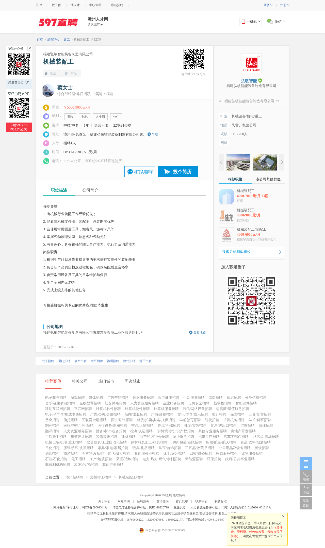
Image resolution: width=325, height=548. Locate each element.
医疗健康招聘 (168, 398)
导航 (155, 134)
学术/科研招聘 (260, 420)
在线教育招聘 (90, 403)
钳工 (67, 39)
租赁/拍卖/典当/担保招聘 (156, 420)
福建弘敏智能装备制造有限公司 (68, 54)
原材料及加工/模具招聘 (149, 442)
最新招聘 (117, 5)
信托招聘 (70, 420)
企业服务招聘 (173, 403)
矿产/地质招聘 (101, 459)
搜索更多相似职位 (236, 251)
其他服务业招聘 (146, 453)
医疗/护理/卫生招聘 (78, 425)
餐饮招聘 (262, 448)
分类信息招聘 (255, 398)
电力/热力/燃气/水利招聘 (161, 459)
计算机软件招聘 (108, 409)
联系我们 (201, 501)
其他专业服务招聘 (212, 431)
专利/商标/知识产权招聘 (175, 431)
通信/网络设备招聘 (197, 409)
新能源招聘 (194, 459)
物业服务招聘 (183, 437)
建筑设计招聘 (81, 437)
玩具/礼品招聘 (143, 448)
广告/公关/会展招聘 (105, 414)
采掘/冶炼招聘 (127, 459)
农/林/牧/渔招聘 (86, 465)
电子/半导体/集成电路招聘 (65, 414)
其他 (75, 290)
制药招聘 (52, 425)
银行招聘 (219, 414)
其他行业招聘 (113, 465)
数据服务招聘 (143, 398)
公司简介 (90, 190)
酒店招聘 (52, 453)
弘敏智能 (251, 80)
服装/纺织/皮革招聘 (78, 448)
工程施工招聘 (56, 437)
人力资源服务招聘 (144, 403)
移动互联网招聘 (57, 409)
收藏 (53, 73)
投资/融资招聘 (122, 420)
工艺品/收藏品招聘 (200, 448)
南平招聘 (97, 361)
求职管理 (95, 5)
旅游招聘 (234, 398)
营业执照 (179, 507)
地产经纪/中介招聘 (154, 437)
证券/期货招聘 (260, 414)
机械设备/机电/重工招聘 (64, 442)
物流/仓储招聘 (169, 425)
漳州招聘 (129, 361)
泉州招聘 (80, 361)
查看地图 (199, 332)
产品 (60, 267)
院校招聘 (212, 420)
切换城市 (95, 24)
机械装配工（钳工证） (89, 39)
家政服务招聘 (226, 453)
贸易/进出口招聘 (223, 425)
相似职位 (235, 179)
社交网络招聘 (115, 403)
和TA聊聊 (143, 172)
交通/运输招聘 (142, 425)
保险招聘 (237, 414)
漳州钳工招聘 (100, 477)
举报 (74, 73)
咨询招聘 (247, 425)
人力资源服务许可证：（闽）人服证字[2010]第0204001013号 (231, 507)
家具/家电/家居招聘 (113, 448)
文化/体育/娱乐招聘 (192, 414)
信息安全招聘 (198, 403)
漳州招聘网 (74, 477)
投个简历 (182, 171)
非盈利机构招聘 (57, 465)
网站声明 (124, 501)
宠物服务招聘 (252, 453)
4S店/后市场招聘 (266, 437)
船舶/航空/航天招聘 (221, 442)
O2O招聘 (216, 398)
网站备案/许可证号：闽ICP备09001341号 (80, 507)
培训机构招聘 (234, 420)
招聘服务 (143, 501)
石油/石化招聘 (56, 459)
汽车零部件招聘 (236, 437)
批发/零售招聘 (195, 425)
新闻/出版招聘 (136, 414)
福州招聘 (113, 361)
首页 (40, 39)
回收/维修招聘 (201, 453)
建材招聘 (128, 437)
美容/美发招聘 (93, 453)
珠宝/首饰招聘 (170, 448)
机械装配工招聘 (131, 477)
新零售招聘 (222, 403)
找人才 (75, 5)
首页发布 (182, 501)
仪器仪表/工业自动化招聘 (107, 442)
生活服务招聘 (194, 398)
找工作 (56, 5)
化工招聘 (78, 459)
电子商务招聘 (56, 398)
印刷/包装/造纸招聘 (186, 442)
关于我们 (104, 501)
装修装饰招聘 (106, 437)
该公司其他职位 (268, 179)
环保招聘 (214, 459)
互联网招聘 (83, 409)
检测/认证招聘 (141, 431)
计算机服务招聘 (166, 409)
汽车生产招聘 (209, 437)
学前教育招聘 (190, 420)
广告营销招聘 (117, 398)
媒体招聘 (96, 398)
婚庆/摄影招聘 (119, 453)
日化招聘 (52, 448)
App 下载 (306, 490)
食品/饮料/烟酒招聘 (255, 442)
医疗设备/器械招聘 (112, 425)
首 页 (39, 5)
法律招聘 (266, 425)
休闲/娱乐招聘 (174, 453)
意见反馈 (306, 503)
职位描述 (59, 190)
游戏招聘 (78, 398)
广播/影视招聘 (162, 414)
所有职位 (53, 39)
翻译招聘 (52, 431)
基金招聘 (52, 420)
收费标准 (221, 501)
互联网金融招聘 (94, 420)
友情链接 (162, 501)
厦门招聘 (64, 361)
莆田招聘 (145, 361)
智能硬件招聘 (246, 403)
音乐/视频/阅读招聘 (60, 403)
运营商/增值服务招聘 (232, 409)
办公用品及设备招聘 (235, 448)
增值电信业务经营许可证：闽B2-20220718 (140, 507)
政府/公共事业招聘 (240, 459)
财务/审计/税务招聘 (111, 431)
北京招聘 (48, 361)
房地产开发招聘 (243, 431)
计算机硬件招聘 (137, 409)
